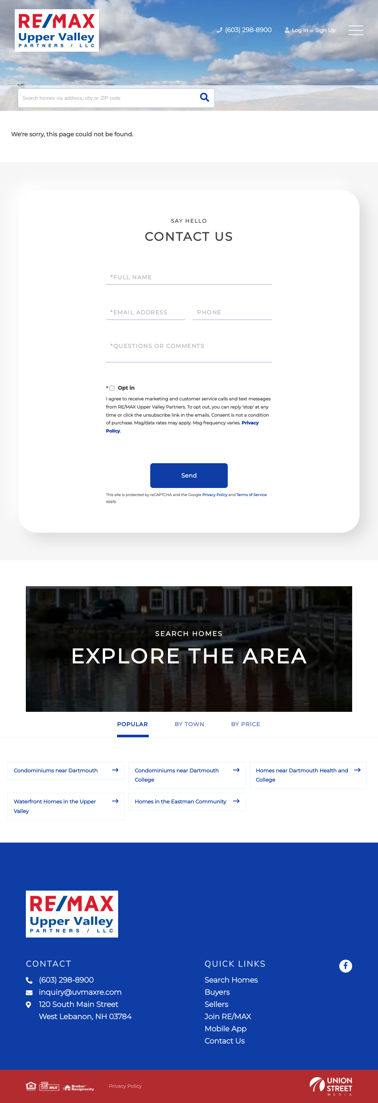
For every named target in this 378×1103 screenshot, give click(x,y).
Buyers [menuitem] (217, 992)
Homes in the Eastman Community (180, 801)
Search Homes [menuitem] (231, 980)
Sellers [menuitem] (216, 1004)
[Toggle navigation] (355, 30)
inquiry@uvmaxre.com (74, 992)
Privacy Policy (214, 494)
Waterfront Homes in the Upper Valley (55, 806)
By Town (190, 724)
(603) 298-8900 (60, 980)
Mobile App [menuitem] (226, 1029)
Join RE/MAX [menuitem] (228, 1016)
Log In (296, 30)
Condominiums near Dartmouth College (177, 775)
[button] (205, 98)
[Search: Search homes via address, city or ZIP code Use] (116, 98)
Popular (132, 724)
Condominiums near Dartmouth (56, 770)
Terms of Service (252, 494)
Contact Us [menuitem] (224, 1041)
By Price (245, 724)
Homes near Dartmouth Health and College (302, 775)
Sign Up (325, 30)
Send (189, 475)
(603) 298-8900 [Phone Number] (244, 30)
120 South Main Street (78, 1010)
